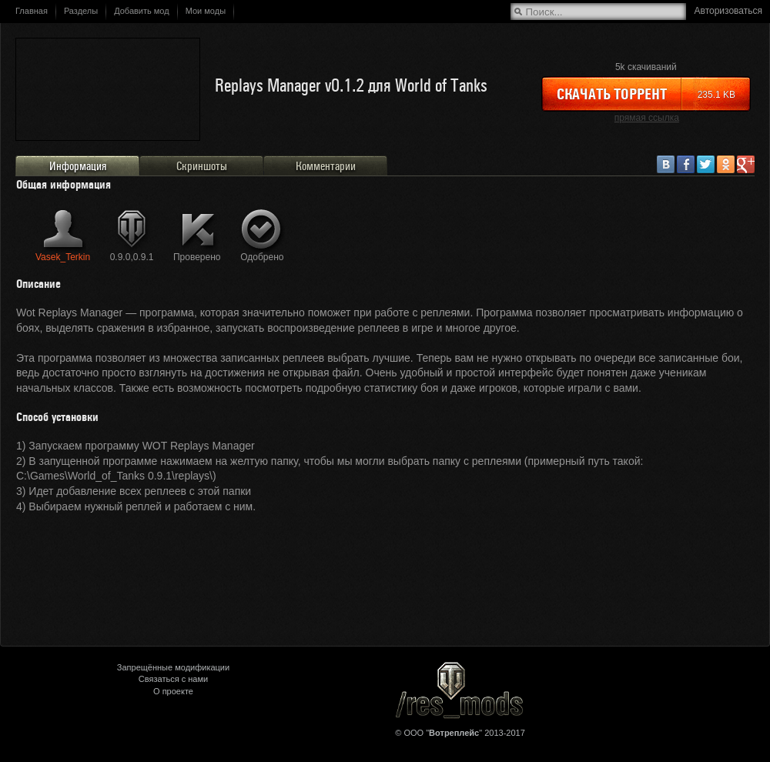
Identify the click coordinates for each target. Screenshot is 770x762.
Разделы (81, 10)
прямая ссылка (646, 117)
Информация (77, 166)
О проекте (173, 691)
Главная (31, 10)
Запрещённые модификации (173, 667)
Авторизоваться (728, 10)
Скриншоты (201, 166)
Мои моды (206, 10)
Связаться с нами (173, 678)
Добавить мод (141, 10)
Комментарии (326, 166)
